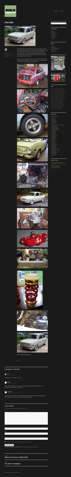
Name (6, 426)
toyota (56, 104)
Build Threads (7, 54)
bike (52, 88)
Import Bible (54, 133)
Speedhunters (35, 51)
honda (63, 94)
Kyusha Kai (53, 135)
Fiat (11, 55)
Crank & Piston (54, 122)
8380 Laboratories (55, 116)
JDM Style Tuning (55, 134)
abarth (7, 55)
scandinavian (60, 103)
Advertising (54, 47)
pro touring (60, 101)
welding (52, 108)
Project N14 (53, 37)
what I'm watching (58, 108)
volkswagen (60, 106)
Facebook (56, 11)
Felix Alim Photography (55, 129)
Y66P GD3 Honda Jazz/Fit (56, 165)
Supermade (53, 149)
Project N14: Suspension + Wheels (57, 162)
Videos (53, 38)
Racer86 (53, 142)
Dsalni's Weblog (54, 127)
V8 (53, 106)
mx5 (64, 97)
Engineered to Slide (55, 128)
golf (60, 94)
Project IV (53, 36)
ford (55, 94)
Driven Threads (54, 126)
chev (63, 88)
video (56, 106)
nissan (52, 99)
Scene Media (54, 145)
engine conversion (57, 92)
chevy (56, 90)
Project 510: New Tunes (55, 166)
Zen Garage (54, 155)
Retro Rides (34, 58)
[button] (66, 11)
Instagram (62, 11)
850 (5, 55)
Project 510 (53, 35)
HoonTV (53, 132)
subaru (52, 104)
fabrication (63, 92)
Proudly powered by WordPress (15, 472)
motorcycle (61, 97)
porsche (56, 101)
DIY (9, 55)
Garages (53, 33)
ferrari (52, 94)
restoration (53, 103)
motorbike (56, 97)
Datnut (53, 123)
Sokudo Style (54, 146)
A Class (53, 117)
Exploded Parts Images (55, 48)
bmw (55, 88)
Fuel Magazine (54, 131)
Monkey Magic (54, 136)
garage (58, 94)
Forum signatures (55, 49)
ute (51, 106)
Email (6, 431)
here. (30, 354)
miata (52, 97)
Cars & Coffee (25, 53)
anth (5, 51)
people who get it (61, 99)
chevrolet (52, 90)
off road (55, 99)
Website (6, 436)
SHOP (53, 50)
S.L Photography (54, 144)
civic (59, 90)
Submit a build (54, 51)
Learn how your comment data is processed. (29, 446)
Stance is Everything (55, 148)
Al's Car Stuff (54, 118)
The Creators (54, 151)
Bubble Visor (54, 120)
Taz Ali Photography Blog (56, 150)
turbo (63, 104)
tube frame (60, 104)
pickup (52, 101)
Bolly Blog (53, 119)
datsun (62, 90)
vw (63, 106)
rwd (56, 103)
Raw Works (53, 143)
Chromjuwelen (54, 121)
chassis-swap (59, 88)
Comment (7, 411)
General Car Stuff (54, 34)
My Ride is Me (54, 137)
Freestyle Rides (54, 130)
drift (52, 92)
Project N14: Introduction (56, 167)
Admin (53, 31)
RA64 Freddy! (54, 141)
